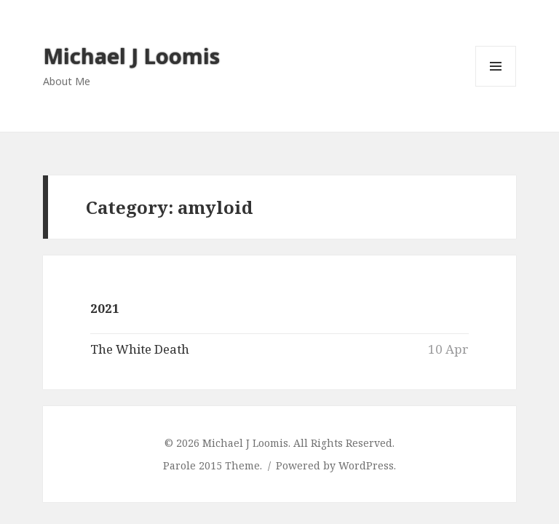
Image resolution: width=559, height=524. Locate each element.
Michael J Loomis (131, 55)
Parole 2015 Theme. (214, 465)
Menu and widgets (496, 86)
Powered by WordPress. (336, 465)
